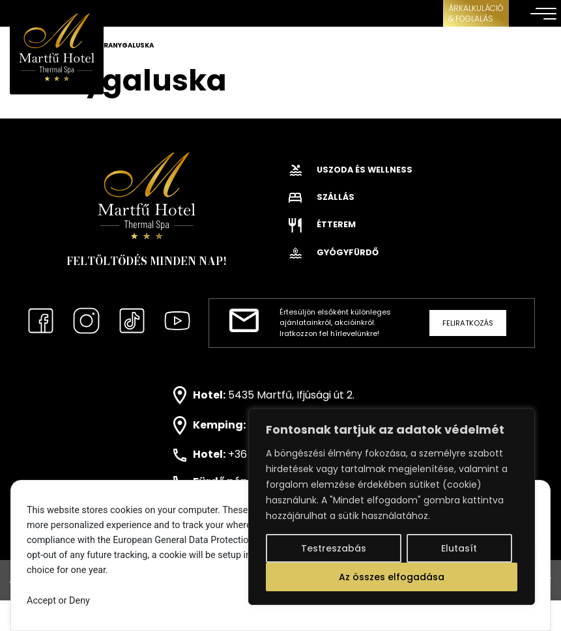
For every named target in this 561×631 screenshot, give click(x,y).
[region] (391, 506)
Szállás (321, 197)
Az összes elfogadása (391, 576)
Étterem (322, 224)
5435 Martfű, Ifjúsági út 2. (291, 394)
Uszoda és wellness (350, 169)
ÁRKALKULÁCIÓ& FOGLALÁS (476, 13)
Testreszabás (333, 548)
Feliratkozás (467, 323)
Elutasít (459, 548)
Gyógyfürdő (334, 252)
